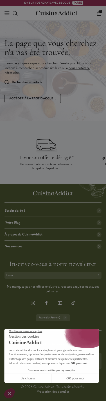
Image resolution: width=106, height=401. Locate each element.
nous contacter (79, 68)
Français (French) (52, 317)
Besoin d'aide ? (53, 210)
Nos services (53, 246)
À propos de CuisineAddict (53, 234)
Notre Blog (53, 222)
